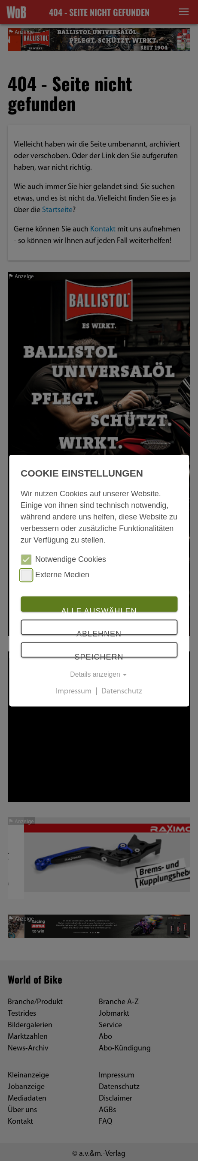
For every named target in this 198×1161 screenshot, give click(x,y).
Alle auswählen (99, 609)
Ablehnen (99, 632)
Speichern (98, 655)
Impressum (73, 691)
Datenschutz (121, 691)
